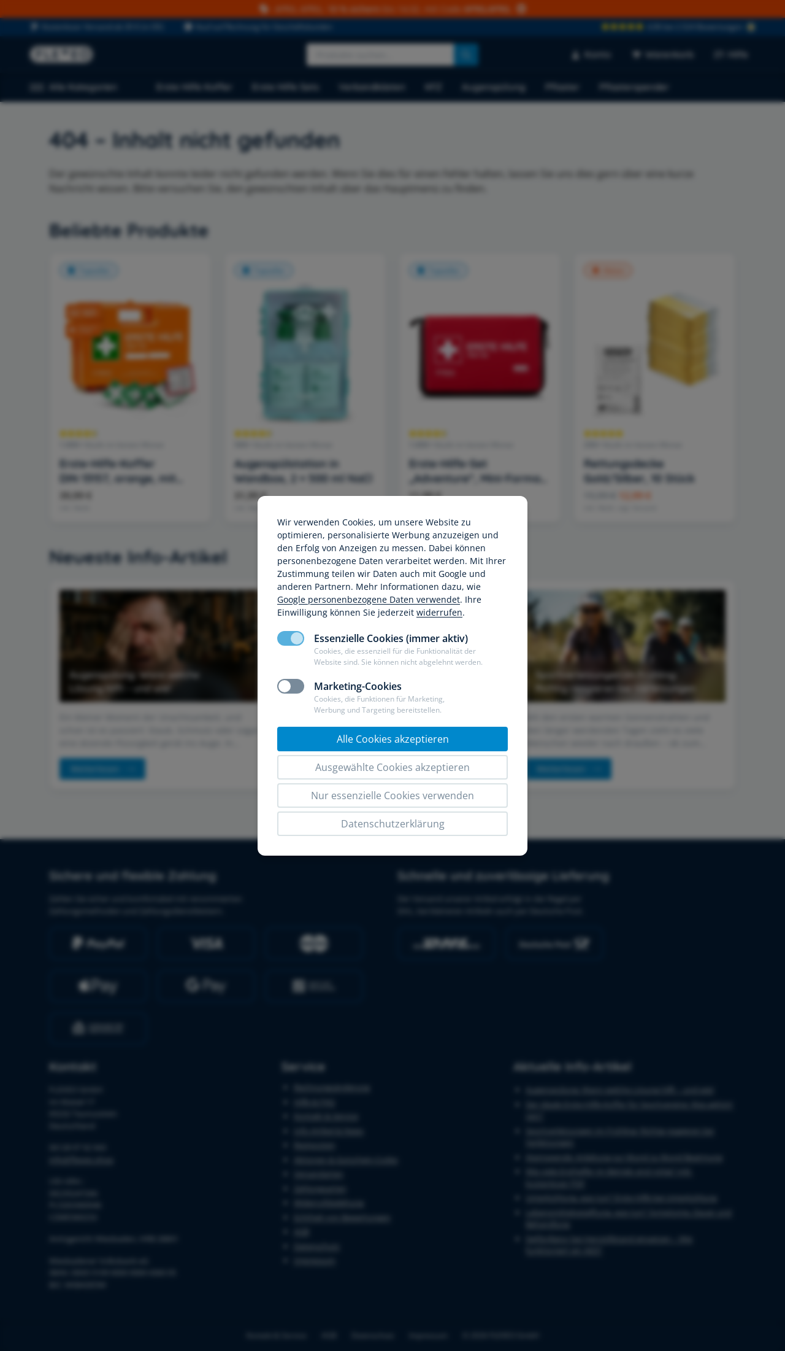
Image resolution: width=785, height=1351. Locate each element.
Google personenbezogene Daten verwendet (368, 599)
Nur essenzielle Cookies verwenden (392, 795)
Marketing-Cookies (358, 686)
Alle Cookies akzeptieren (393, 739)
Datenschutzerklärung (393, 823)
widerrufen (439, 612)
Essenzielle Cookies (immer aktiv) (391, 638)
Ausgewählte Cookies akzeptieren (392, 767)
